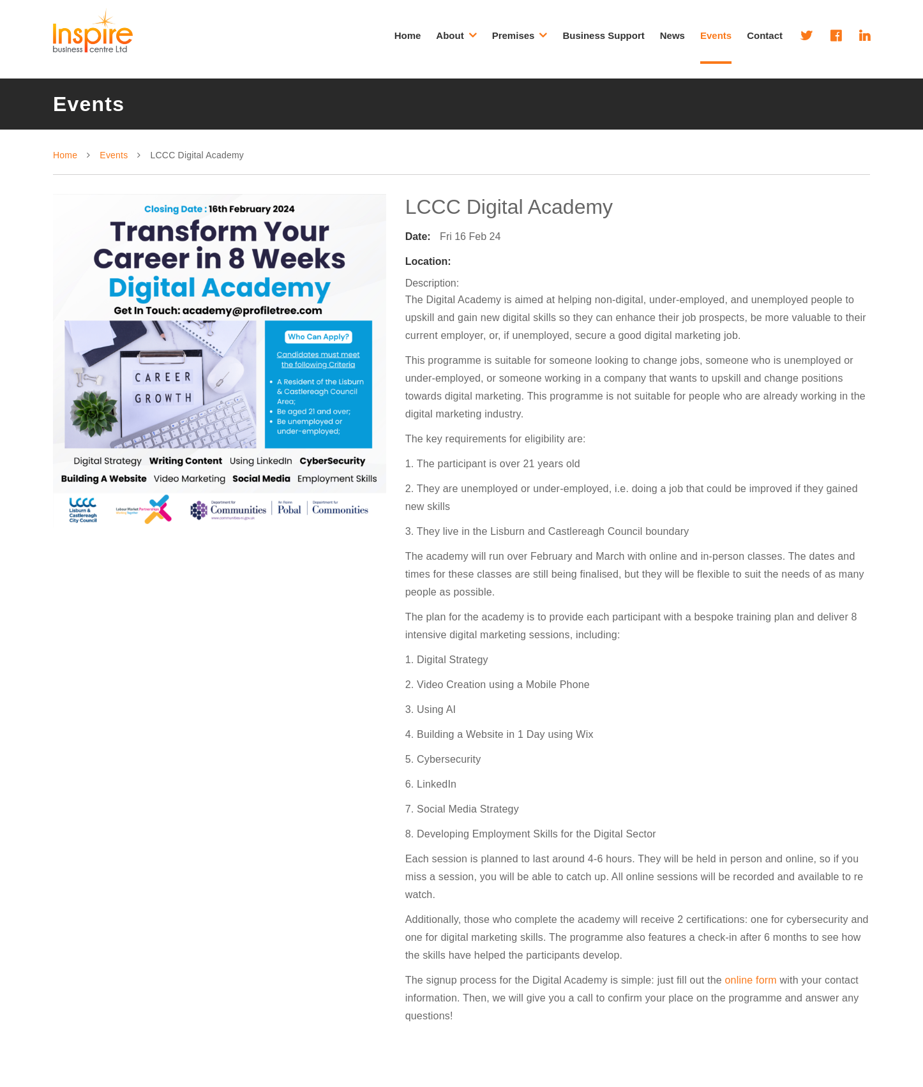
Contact (765, 35)
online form (751, 980)
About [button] (456, 35)
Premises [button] (520, 35)
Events (716, 35)
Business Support (603, 35)
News (672, 35)
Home (407, 35)
